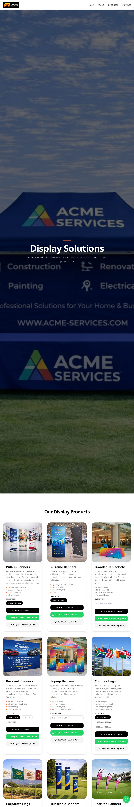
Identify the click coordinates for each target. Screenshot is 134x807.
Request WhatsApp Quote (22, 617)
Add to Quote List (23, 610)
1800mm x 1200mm (103, 722)
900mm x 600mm (102, 717)
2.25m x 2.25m (13, 717)
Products (113, 5)
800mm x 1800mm (59, 600)
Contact (126, 5)
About (101, 5)
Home (91, 5)
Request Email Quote (22, 624)
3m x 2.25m (27, 717)
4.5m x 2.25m (12, 722)
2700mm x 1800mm (103, 727)
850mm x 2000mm (14, 603)
